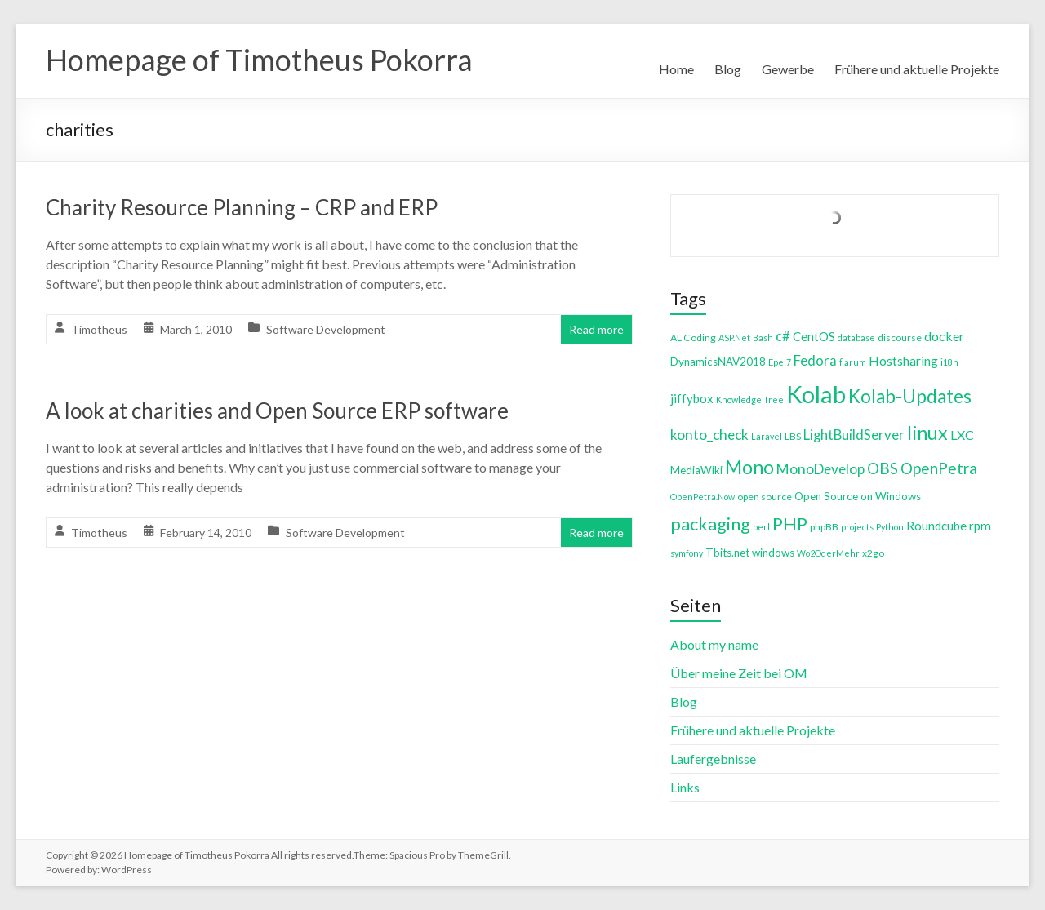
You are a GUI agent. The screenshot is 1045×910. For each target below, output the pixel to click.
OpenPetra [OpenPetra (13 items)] (938, 468)
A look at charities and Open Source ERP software (277, 410)
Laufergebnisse (713, 758)
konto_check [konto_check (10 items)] (709, 434)
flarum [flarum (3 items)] (852, 362)
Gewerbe (788, 69)
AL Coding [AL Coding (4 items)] (693, 337)
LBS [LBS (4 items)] (793, 436)
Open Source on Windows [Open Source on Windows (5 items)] (857, 496)
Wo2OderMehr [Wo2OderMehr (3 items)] (828, 553)
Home (676, 69)
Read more (596, 329)
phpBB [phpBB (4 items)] (824, 527)
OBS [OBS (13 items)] (882, 468)
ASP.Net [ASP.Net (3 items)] (734, 337)
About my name (714, 644)
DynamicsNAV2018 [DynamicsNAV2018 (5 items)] (718, 361)
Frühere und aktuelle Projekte (916, 69)
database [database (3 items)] (856, 337)
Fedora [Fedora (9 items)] (815, 360)
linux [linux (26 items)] (927, 432)
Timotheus (99, 329)
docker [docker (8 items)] (944, 336)
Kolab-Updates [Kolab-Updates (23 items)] (910, 396)
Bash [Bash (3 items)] (763, 337)
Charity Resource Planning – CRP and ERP (242, 207)
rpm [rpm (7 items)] (980, 525)
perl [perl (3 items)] (761, 527)
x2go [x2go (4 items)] (873, 553)
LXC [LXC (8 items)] (962, 434)
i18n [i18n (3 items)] (949, 362)
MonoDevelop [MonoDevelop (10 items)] (820, 468)
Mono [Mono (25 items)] (749, 466)
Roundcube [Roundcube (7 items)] (936, 525)
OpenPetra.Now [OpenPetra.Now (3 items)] (702, 496)
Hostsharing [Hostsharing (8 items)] (903, 360)
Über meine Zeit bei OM (738, 673)
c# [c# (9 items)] (783, 335)
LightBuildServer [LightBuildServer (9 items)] (854, 434)
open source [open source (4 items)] (764, 497)
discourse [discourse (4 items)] (900, 337)
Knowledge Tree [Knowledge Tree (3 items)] (750, 399)
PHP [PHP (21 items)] (789, 524)
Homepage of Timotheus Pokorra (259, 60)
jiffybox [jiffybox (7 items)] (692, 398)
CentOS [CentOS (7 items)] (814, 336)
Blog (727, 69)
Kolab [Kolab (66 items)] (816, 394)
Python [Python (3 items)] (890, 527)
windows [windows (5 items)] (773, 552)
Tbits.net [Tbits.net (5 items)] (727, 552)
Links (685, 787)
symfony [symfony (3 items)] (686, 553)
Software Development (325, 329)
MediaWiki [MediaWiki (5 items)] (696, 470)
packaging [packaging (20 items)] (710, 524)
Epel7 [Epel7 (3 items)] (779, 362)
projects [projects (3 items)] (857, 527)
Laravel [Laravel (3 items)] (766, 436)
